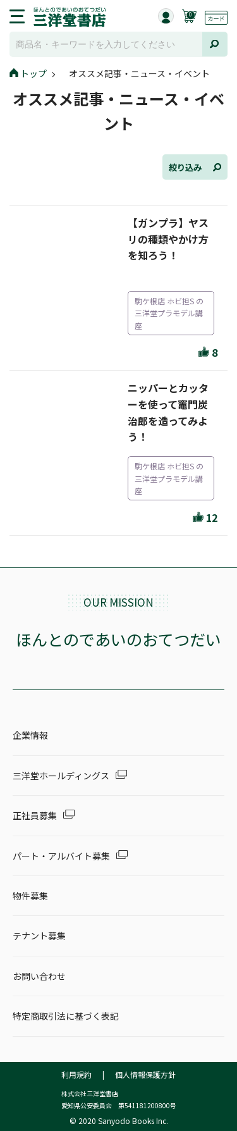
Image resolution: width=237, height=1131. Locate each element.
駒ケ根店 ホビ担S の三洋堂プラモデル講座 (169, 312)
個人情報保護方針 (145, 1074)
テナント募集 (39, 935)
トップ (28, 73)
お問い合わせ (39, 976)
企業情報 (30, 735)
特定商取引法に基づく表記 (66, 1016)
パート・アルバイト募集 (61, 856)
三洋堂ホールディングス (61, 775)
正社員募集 (35, 815)
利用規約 (76, 1074)
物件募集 (30, 895)
